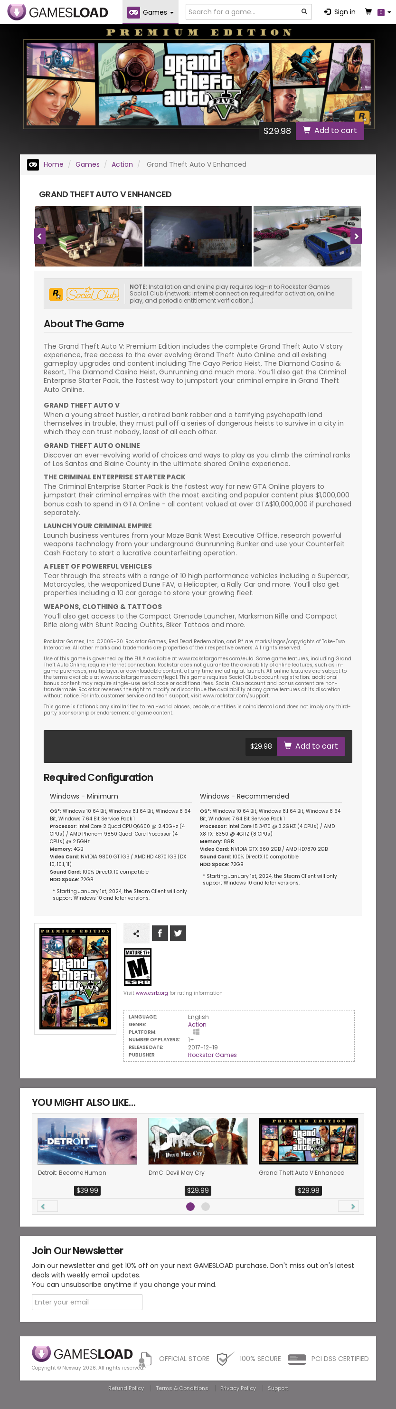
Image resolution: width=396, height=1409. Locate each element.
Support (278, 1388)
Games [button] (150, 13)
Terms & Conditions (182, 1388)
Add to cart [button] (330, 130)
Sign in (340, 12)
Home (45, 164)
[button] (47, 1206)
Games (87, 164)
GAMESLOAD (57, 12)
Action (122, 164)
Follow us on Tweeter (178, 933)
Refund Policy (126, 1388)
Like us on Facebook (160, 933)
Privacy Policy (238, 1388)
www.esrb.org (152, 993)
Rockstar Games (212, 1055)
